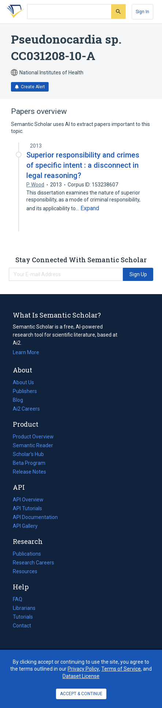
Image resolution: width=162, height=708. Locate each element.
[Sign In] (142, 11)
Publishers (25, 391)
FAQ (17, 599)
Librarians (24, 608)
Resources (25, 571)
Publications (27, 553)
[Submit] (118, 11)
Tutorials (23, 617)
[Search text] (69, 11)
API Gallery (25, 526)
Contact (22, 626)
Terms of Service (121, 669)
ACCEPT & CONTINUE (81, 693)
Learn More (26, 352)
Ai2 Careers (26, 408)
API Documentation (35, 517)
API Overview (28, 500)
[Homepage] (14, 11)
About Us (23, 382)
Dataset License (81, 676)
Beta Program (29, 463)
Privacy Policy (83, 669)
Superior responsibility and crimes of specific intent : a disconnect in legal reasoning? (82, 165)
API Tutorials (27, 508)
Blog (21, 400)
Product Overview (33, 437)
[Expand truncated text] (89, 208)
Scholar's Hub (28, 454)
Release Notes (29, 472)
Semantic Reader (33, 445)
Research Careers (33, 562)
